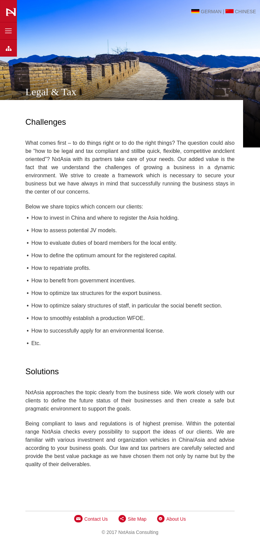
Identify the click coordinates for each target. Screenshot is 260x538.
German (206, 10)
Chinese (240, 10)
